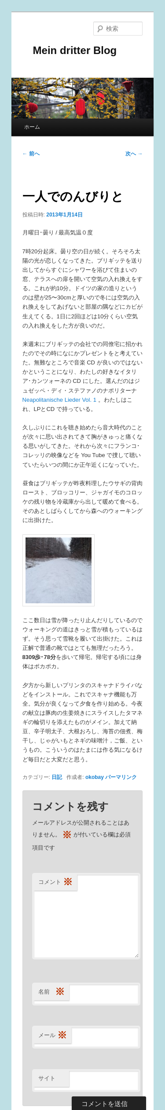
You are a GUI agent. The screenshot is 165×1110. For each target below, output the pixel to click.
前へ (31, 154)
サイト (46, 1078)
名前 (51, 992)
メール (52, 1035)
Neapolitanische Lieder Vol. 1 (60, 399)
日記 (56, 777)
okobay (94, 777)
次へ (134, 154)
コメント (55, 882)
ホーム (32, 127)
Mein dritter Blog (69, 50)
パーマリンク (121, 777)
